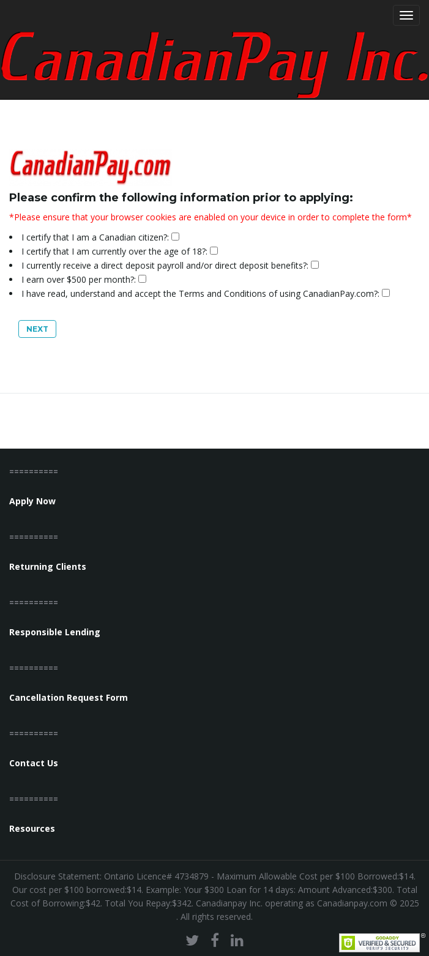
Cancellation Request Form (68, 697)
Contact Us (33, 763)
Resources (32, 828)
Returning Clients (47, 566)
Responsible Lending (54, 632)
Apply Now (32, 501)
